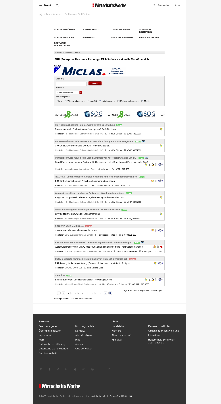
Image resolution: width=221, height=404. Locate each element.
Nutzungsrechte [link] (84, 326)
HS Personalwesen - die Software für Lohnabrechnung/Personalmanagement (94, 141)
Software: (60, 88)
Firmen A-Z (89, 37)
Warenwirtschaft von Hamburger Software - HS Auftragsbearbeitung (89, 193)
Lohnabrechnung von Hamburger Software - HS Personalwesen (87, 209)
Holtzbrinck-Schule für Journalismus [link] (161, 341)
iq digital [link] (117, 339)
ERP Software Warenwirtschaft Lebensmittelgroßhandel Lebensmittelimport (93, 242)
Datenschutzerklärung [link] (52, 344)
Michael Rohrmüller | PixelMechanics (81, 284)
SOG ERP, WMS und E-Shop (69, 226)
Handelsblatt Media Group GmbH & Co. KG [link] (111, 396)
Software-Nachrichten (62, 44)
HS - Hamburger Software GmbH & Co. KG (84, 134)
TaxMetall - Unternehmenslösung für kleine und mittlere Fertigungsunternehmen (96, 176)
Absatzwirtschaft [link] (121, 335)
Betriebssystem (62, 96)
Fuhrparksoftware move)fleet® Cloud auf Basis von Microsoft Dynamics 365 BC (95, 158)
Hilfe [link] (77, 339)
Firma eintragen (149, 37)
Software (58, 52)
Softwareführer (64, 29)
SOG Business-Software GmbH (79, 235)
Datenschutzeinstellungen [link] (54, 348)
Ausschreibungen (122, 37)
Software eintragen (145, 30)
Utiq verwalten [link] (83, 348)
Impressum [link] (45, 335)
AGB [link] (41, 339)
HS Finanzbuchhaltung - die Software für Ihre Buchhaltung (85, 125)
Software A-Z (91, 29)
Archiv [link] (79, 344)
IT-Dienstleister (120, 29)
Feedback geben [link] (48, 326)
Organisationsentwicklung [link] (163, 331)
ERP (78, 52)
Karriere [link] (116, 331)
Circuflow (60, 275)
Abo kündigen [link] (83, 335)
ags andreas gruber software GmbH (81, 169)
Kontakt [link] (80, 331)
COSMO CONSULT (74, 268)
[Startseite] (40, 14)
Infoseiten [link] (154, 335)
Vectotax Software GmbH (76, 185)
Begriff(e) (60, 79)
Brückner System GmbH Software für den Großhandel (88, 251)
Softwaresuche (64, 37)
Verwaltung (69, 52)
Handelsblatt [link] (119, 326)
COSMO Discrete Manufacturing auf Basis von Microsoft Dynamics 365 (91, 259)
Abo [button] (177, 5)
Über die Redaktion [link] (50, 331)
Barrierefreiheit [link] (48, 353)
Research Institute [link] (158, 326)
